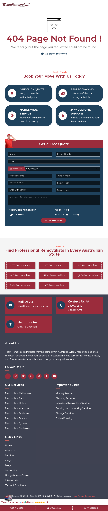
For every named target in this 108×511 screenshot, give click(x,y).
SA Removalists (87, 265)
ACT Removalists (20, 265)
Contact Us (11, 470)
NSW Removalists (54, 275)
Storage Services (65, 413)
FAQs (8, 460)
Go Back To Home (54, 53)
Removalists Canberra (17, 428)
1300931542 (75, 305)
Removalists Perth (15, 398)
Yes (56, 210)
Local (74, 214)
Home (8, 445)
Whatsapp (91, 508)
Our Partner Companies (84, 496)
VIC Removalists (20, 275)
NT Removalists (54, 265)
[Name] (30, 154)
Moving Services (65, 393)
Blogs (8, 465)
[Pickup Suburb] (30, 183)
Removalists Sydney (16, 423)
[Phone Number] (78, 154)
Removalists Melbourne (18, 393)
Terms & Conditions (15, 485)
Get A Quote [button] (16, 508)
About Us (10, 450)
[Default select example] (30, 176)
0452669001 (75, 309)
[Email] (54, 161)
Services (9, 455)
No (65, 210)
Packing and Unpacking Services (73, 408)
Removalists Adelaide (17, 408)
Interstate (60, 214)
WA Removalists (54, 285)
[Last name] (62, 168)
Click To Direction (27, 326)
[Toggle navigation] (104, 5)
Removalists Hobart (16, 403)
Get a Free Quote (54, 143)
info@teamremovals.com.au (32, 305)
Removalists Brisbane (17, 413)
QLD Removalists (88, 275)
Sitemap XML (12, 480)
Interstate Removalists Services (73, 403)
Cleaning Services (65, 398)
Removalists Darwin (16, 418)
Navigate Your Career (17, 475)
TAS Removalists (20, 285)
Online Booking (64, 418)
